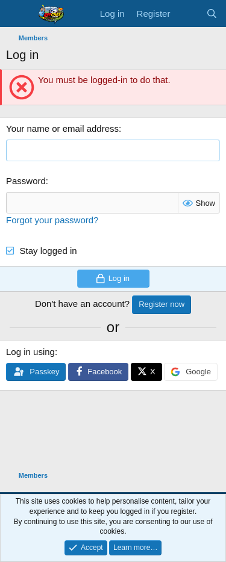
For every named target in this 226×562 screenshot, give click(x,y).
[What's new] (187, 13)
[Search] (212, 13)
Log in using (30, 352)
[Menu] (16, 14)
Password (26, 181)
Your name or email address (62, 128)
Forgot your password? (52, 220)
